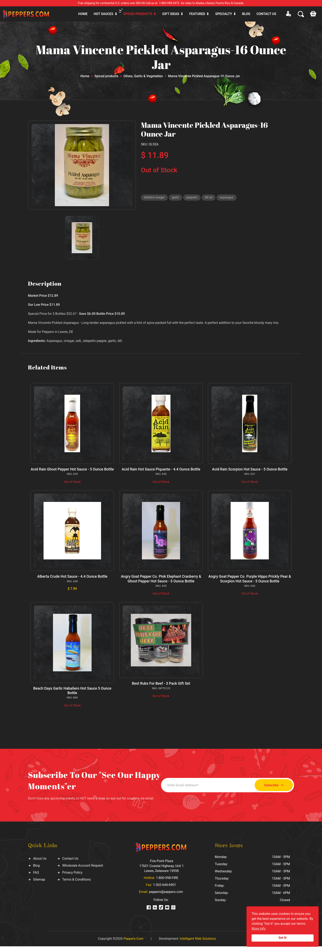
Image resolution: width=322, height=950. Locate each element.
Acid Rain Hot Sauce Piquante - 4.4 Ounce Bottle (161, 469)
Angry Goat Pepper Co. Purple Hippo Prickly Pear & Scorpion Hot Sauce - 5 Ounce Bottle (249, 583)
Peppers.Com (133, 942)
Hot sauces (103, 14)
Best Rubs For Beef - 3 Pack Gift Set (161, 687)
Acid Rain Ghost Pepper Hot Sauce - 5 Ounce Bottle (72, 471)
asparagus (228, 198)
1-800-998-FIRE (167, 881)
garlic (176, 198)
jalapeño (193, 198)
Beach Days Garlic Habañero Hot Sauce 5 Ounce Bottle (72, 694)
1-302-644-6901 (164, 888)
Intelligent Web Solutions (198, 942)
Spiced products (137, 14)
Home (82, 14)
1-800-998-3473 (169, 3)
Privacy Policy (72, 876)
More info (259, 928)
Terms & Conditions (76, 883)
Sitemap (39, 883)
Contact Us (70, 862)
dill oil (210, 198)
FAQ (36, 876)
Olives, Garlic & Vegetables (143, 76)
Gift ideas (170, 14)
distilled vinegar (155, 198)
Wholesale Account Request (82, 869)
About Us (39, 862)
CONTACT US (266, 14)
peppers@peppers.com (166, 895)
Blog (246, 14)
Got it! (283, 938)
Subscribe (271, 789)
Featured (197, 14)
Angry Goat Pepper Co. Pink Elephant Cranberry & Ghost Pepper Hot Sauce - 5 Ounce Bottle (161, 583)
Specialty (223, 14)
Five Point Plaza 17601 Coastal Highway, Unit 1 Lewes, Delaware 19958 (161, 869)
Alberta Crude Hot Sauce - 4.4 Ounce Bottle (72, 581)
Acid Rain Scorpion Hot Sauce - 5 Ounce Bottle (249, 469)
